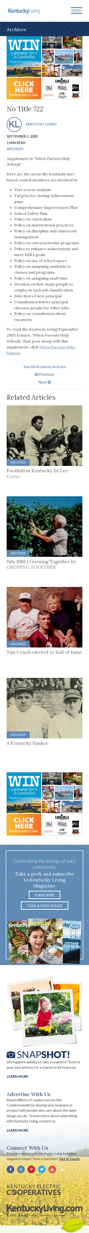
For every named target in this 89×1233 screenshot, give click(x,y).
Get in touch (69, 1159)
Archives (15, 149)
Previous (44, 374)
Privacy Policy (28, 1215)
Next (44, 382)
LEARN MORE (17, 1130)
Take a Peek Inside (45, 905)
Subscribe (44, 895)
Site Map (59, 1215)
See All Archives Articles (44, 366)
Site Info (45, 1215)
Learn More (17, 1076)
